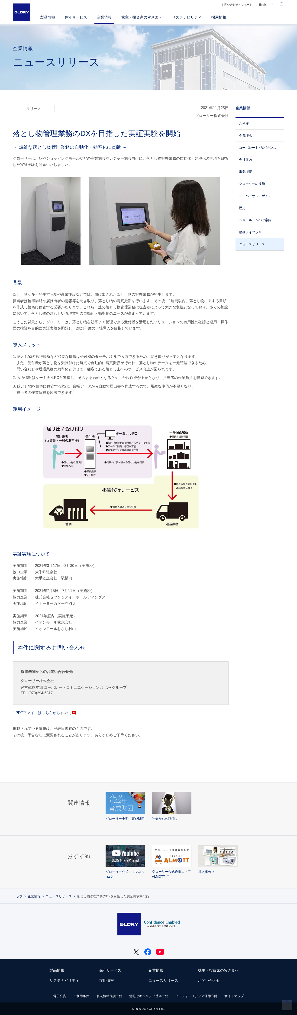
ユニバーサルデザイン (255, 196)
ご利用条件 (81, 996)
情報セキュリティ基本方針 (148, 996)
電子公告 (59, 996)
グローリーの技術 (252, 184)
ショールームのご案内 (255, 220)
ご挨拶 (244, 123)
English (263, 4)
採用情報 (106, 981)
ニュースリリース (252, 244)
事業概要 (245, 172)
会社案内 (245, 160)
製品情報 (56, 970)
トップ (18, 896)
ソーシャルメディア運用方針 (196, 996)
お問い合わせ (209, 981)
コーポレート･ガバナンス (257, 147)
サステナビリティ (64, 981)
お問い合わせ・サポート (237, 4)
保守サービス (110, 970)
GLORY (21, 12)
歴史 (242, 208)
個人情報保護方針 (109, 996)
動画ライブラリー (252, 232)
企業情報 (243, 108)
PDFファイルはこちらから (43, 713)
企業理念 (245, 135)
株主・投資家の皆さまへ (218, 970)
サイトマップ (234, 996)
